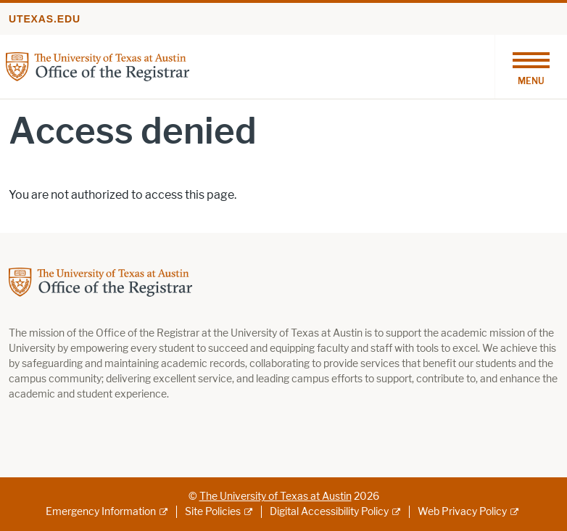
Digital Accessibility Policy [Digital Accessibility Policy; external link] (329, 512)
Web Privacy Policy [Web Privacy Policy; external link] (462, 512)
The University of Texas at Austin (275, 496)
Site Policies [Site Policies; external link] (213, 512)
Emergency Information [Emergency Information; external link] (101, 512)
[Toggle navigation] (530, 67)
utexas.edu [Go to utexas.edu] (44, 19)
